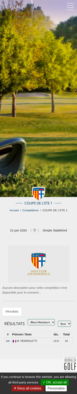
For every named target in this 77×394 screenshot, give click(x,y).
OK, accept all (55, 382)
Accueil (14, 210)
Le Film (13, 6)
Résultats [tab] (12, 311)
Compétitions (30, 210)
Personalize (56, 388)
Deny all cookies (27, 388)
